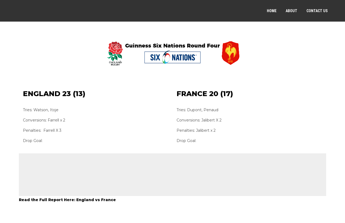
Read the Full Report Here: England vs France (67, 199)
